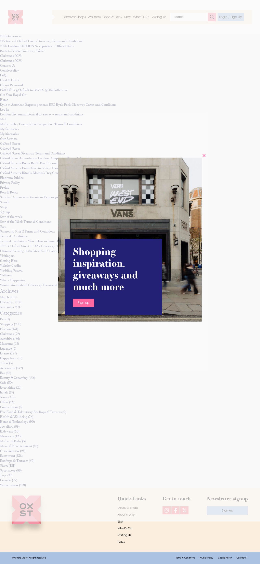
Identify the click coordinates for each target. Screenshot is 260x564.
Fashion (5, 329)
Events (4, 353)
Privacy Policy (206, 558)
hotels (4, 392)
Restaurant (7, 456)
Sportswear (7, 470)
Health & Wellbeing (13, 417)
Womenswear (9, 485)
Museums (6, 344)
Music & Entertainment (16, 446)
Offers (4, 402)
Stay (121, 521)
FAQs (121, 542)
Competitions (9, 407)
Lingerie (5, 480)
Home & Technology (14, 422)
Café (3, 383)
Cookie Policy (225, 558)
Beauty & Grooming (14, 378)
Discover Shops (128, 507)
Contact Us (241, 558)
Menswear (7, 436)
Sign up (83, 106)
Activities (6, 339)
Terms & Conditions (185, 558)
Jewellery (6, 426)
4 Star (4, 363)
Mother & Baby (10, 441)
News (4, 397)
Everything (7, 387)
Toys (3, 475)
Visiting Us (124, 535)
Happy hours (9, 358)
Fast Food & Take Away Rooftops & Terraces (31, 412)
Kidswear (6, 431)
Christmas (7, 334)
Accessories (7, 368)
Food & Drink (126, 514)
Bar (2, 373)
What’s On (125, 528)
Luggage (6, 348)
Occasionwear (9, 451)
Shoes (4, 465)
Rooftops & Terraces (14, 461)
